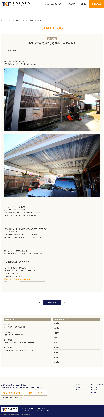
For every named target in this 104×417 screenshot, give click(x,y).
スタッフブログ (13, 20)
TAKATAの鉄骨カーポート (54, 4)
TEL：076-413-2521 (27, 411)
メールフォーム (35, 392)
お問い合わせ (97, 4)
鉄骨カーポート (97, 384)
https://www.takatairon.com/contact (18, 279)
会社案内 (83, 4)
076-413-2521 (13, 273)
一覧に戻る (52, 302)
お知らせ (79, 387)
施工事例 (72, 4)
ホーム (3, 20)
